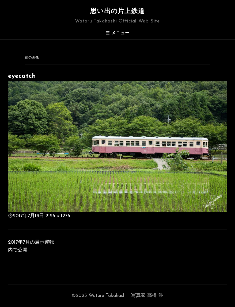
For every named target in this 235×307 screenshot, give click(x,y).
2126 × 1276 (58, 215)
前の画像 (32, 57)
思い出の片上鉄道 (117, 11)
